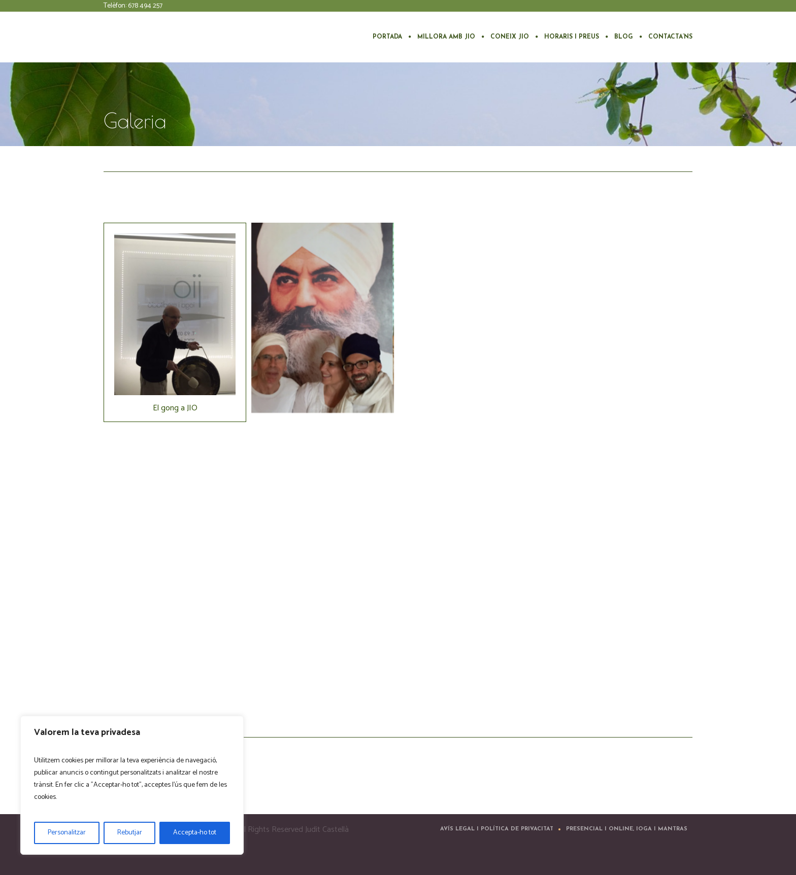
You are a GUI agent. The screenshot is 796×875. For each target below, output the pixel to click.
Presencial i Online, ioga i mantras (626, 829)
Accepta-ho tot (194, 832)
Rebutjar (129, 832)
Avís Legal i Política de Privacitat (496, 829)
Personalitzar (67, 832)
